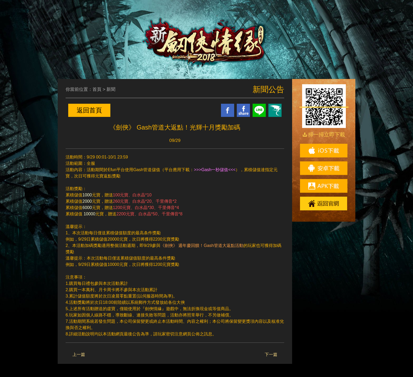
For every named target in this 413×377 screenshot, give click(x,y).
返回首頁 (89, 110)
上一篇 (78, 354)
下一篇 (271, 354)
